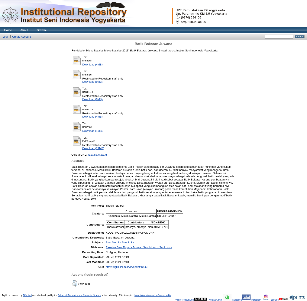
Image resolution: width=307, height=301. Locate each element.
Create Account (21, 36)
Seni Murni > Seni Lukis (120, 242)
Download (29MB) (93, 148)
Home (8, 30)
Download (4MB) (92, 64)
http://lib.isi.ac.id (97, 154)
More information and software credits (153, 295)
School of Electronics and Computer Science (79, 295)
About (24, 30)
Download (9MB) (92, 81)
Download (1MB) (92, 130)
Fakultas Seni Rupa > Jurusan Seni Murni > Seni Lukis (139, 247)
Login (6, 36)
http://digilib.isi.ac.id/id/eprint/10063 (127, 266)
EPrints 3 (27, 295)
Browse (42, 30)
